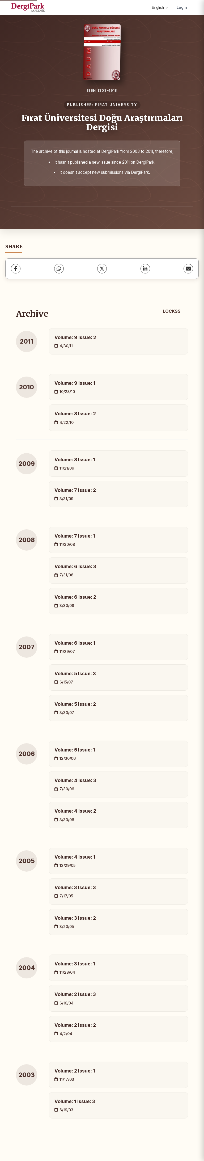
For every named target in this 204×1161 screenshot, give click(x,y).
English (160, 7)
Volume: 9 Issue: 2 (75, 337)
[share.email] (188, 268)
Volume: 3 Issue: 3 (75, 887)
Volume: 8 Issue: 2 (75, 413)
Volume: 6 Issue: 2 (75, 597)
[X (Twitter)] (102, 268)
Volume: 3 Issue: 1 (74, 963)
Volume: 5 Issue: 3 (75, 673)
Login (182, 7)
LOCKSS (172, 311)
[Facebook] (15, 268)
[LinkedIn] (145, 268)
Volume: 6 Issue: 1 (74, 643)
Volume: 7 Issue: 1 (74, 536)
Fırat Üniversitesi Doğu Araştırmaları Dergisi (102, 123)
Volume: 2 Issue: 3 (75, 994)
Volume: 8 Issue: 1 (74, 459)
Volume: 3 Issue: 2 (75, 918)
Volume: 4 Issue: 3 (75, 780)
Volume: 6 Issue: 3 (75, 566)
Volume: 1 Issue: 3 (74, 1101)
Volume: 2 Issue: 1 (74, 1071)
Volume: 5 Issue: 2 (75, 704)
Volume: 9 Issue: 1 (74, 383)
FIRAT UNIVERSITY (116, 105)
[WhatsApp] (59, 268)
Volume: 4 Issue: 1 (74, 857)
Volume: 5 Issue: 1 (74, 750)
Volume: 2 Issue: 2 (75, 1025)
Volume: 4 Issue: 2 (75, 811)
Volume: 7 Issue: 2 (75, 490)
